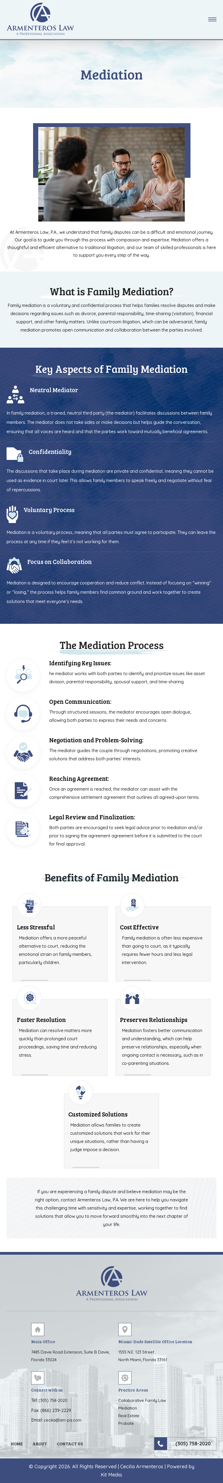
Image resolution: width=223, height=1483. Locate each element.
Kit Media (111, 1475)
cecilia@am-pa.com (62, 1420)
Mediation (127, 1408)
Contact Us (70, 1443)
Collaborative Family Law (142, 1400)
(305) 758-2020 (53, 1400)
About (40, 1443)
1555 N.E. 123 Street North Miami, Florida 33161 (142, 1355)
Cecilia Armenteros (141, 1466)
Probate (126, 1423)
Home (17, 1443)
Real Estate (128, 1415)
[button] (212, 19)
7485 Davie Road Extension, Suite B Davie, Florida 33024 (70, 1355)
